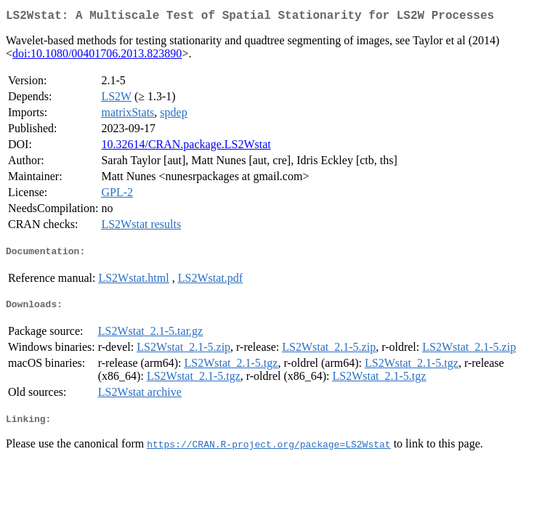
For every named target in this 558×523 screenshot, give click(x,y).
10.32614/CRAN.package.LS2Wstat (185, 147)
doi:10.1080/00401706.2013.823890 (97, 56)
